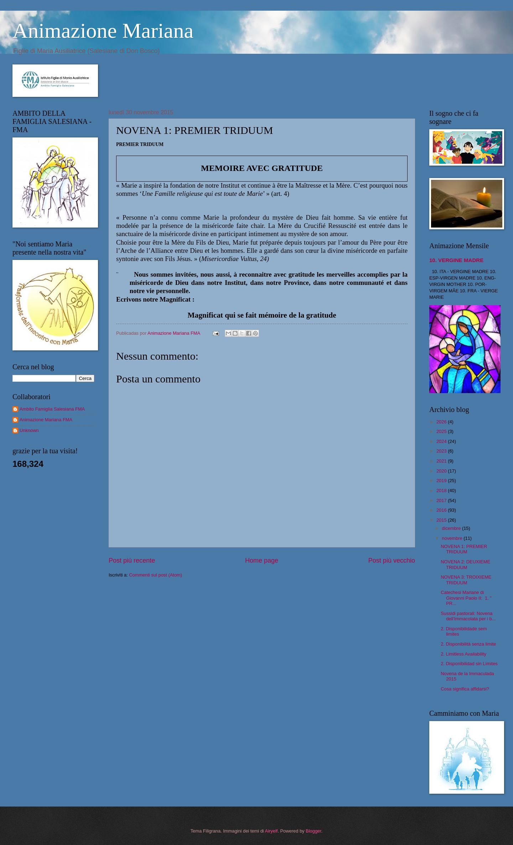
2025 (442, 431)
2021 (442, 461)
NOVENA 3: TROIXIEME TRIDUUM (466, 579)
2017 (442, 500)
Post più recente (132, 560)
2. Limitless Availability (463, 654)
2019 (442, 480)
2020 (442, 471)
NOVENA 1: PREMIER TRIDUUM (464, 549)
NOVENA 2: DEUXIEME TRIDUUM (465, 564)
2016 (442, 510)
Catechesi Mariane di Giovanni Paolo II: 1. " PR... (466, 598)
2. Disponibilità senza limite (468, 644)
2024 (442, 441)
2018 (442, 490)
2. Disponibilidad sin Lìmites (469, 663)
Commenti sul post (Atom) (155, 575)
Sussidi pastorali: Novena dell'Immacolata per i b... (468, 616)
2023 (442, 451)
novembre (452, 538)
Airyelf (271, 831)
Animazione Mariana (102, 30)
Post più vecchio (391, 560)
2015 (442, 520)
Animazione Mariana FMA (46, 419)
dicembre (452, 528)
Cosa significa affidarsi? (465, 689)
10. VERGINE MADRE (456, 260)
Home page (261, 560)
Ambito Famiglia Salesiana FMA (52, 409)
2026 (442, 421)
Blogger (313, 831)
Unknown (29, 430)
